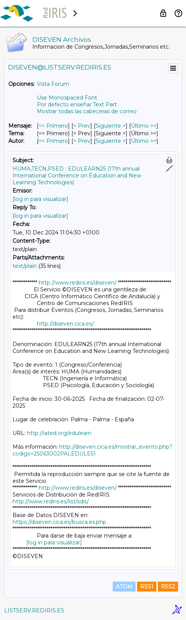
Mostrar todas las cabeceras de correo (87, 111)
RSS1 (146, 586)
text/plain (25, 266)
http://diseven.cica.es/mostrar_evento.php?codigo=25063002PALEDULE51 (92, 450)
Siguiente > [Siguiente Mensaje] (111, 125)
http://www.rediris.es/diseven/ (78, 282)
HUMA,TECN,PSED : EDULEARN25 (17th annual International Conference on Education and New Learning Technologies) (77, 175)
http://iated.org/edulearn (59, 433)
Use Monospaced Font (67, 97)
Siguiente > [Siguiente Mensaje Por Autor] (111, 141)
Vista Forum (53, 84)
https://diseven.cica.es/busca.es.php (59, 522)
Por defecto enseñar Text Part (77, 104)
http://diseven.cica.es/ (65, 323)
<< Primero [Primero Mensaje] (53, 125)
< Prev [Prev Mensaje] (81, 125)
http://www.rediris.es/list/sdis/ (51, 501)
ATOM (124, 586)
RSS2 (168, 586)
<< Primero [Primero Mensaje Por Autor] (53, 141)
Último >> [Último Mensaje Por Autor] (143, 141)
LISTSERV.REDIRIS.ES (34, 610)
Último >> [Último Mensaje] (143, 125)
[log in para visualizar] (40, 199)
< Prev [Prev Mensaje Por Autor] (81, 141)
